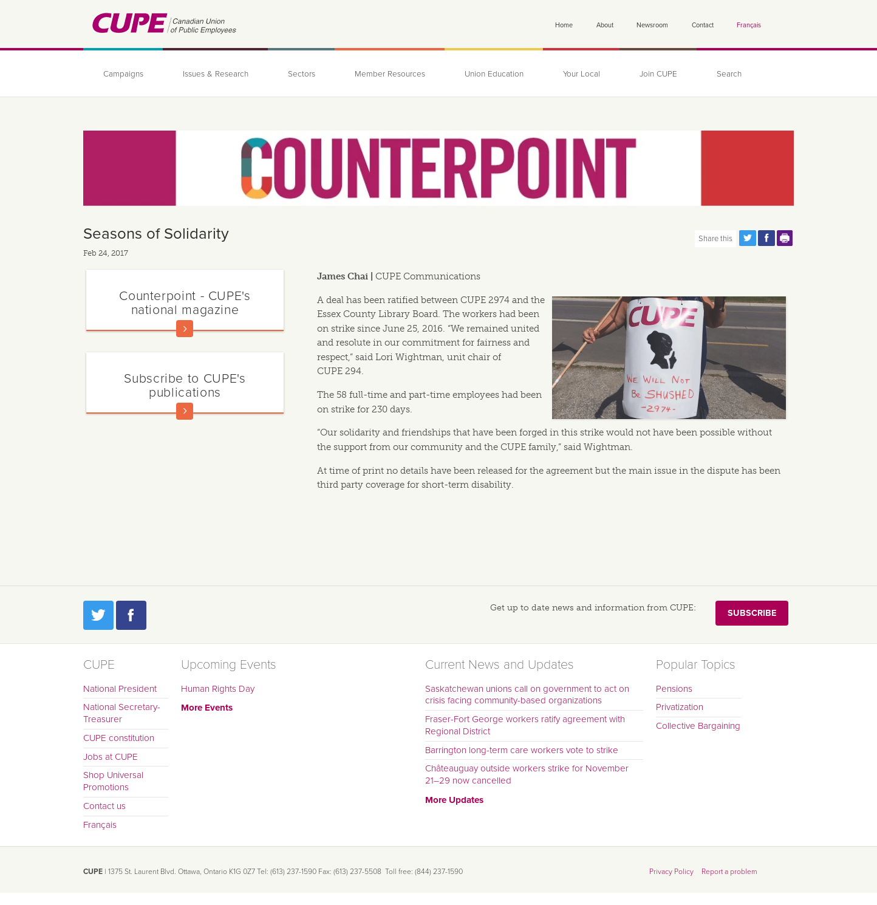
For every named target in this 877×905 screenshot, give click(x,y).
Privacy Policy (671, 871)
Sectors (301, 74)
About (604, 25)
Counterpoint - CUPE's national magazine (184, 303)
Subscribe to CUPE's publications (184, 385)
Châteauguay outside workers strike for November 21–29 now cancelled (527, 774)
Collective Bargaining (698, 725)
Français (749, 25)
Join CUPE (658, 74)
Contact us (104, 806)
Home (564, 25)
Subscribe (752, 613)
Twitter (98, 615)
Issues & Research (215, 74)
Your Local (581, 74)
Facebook (131, 615)
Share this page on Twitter (747, 238)
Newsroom (652, 25)
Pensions (674, 688)
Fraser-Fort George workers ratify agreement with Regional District (525, 725)
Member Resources (390, 74)
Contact (703, 25)
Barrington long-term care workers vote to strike (521, 750)
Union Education (494, 74)
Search (729, 74)
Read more (184, 328)
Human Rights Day (217, 688)
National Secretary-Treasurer (121, 713)
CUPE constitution (118, 738)
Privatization (679, 707)
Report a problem (729, 871)
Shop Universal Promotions (113, 781)
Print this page (785, 238)
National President (120, 688)
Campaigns (123, 74)
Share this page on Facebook (766, 238)
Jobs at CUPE (110, 756)
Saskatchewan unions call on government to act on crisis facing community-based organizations (527, 694)
